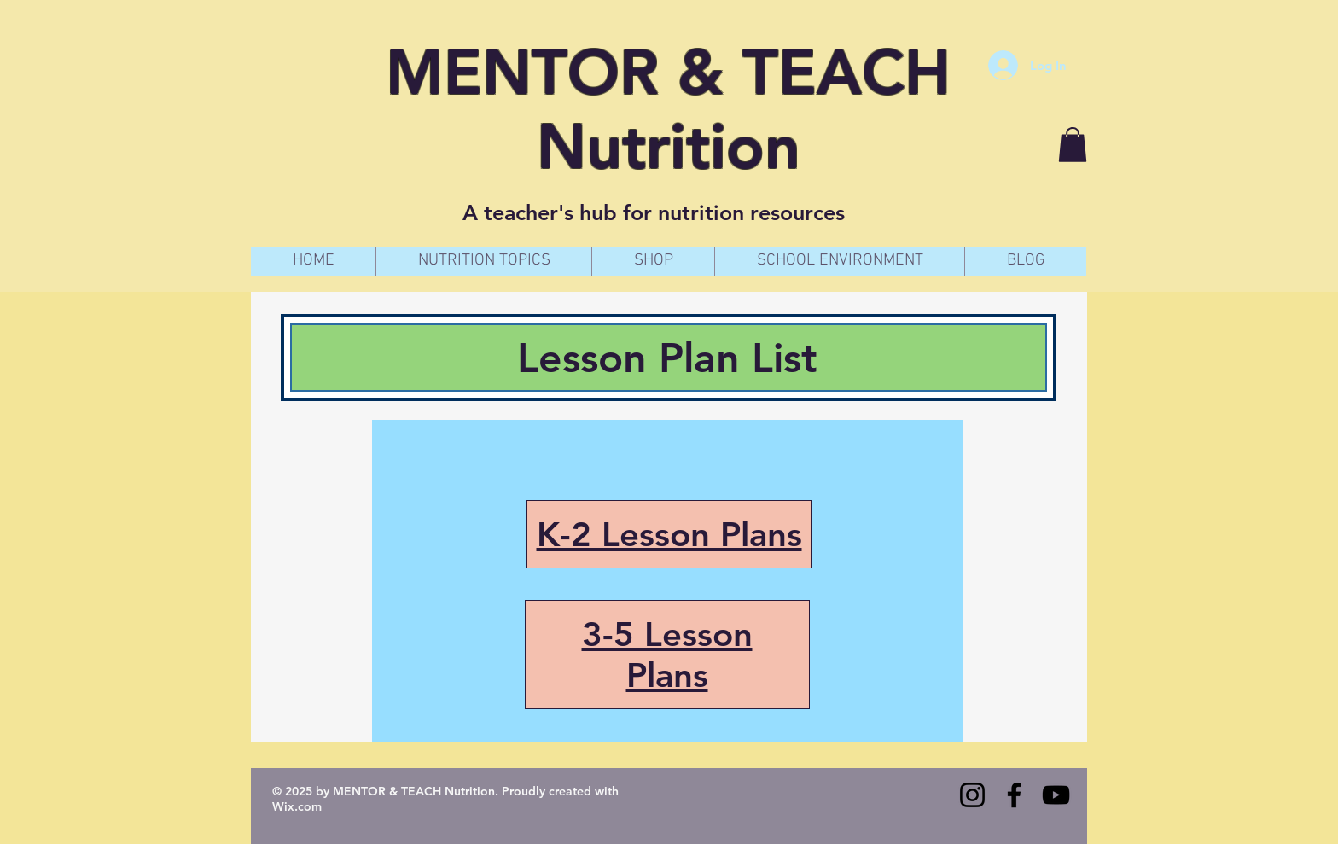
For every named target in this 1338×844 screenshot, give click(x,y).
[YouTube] (1056, 795)
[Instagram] (972, 795)
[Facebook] (1014, 795)
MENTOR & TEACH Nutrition (668, 109)
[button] (1072, 144)
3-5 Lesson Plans (667, 655)
